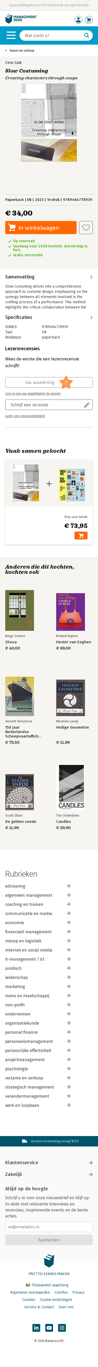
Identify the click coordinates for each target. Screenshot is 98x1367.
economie (38, 922)
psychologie (38, 1068)
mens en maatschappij (38, 995)
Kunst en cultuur (22, 50)
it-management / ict (38, 959)
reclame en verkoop (38, 1077)
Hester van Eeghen (73, 642)
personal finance (38, 1032)
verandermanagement (38, 1096)
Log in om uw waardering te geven (33, 393)
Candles (63, 821)
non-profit (38, 1004)
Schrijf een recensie (29, 404)
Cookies (28, 1300)
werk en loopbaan (38, 1105)
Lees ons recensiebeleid (25, 416)
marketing (38, 986)
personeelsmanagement (38, 1041)
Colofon (61, 1292)
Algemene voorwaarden (30, 1292)
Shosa (11, 642)
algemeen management (38, 895)
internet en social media (38, 950)
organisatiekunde (38, 1023)
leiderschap (38, 977)
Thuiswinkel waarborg (47, 1285)
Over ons (66, 1307)
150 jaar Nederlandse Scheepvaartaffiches (23, 732)
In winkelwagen (39, 227)
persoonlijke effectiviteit (38, 1050)
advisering (38, 886)
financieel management (38, 931)
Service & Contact (39, 1307)
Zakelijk (49, 1174)
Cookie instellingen (56, 1300)
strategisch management (38, 1087)
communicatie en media (38, 913)
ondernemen (38, 1014)
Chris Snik (13, 63)
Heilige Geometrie (72, 727)
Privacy (78, 1292)
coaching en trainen (38, 904)
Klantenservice (49, 1163)
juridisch (38, 968)
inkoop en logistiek (38, 940)
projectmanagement (38, 1059)
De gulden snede (20, 821)
